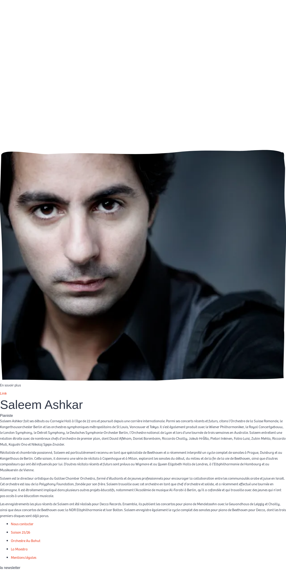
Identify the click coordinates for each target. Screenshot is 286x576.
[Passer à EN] (273, 18)
